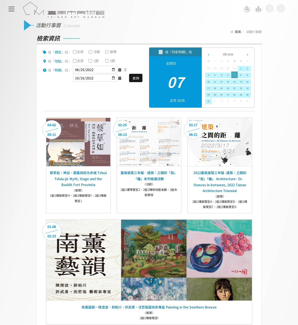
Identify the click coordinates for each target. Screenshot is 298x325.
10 (208, 81)
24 (208, 94)
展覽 (113, 51)
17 (208, 88)
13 (228, 81)
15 (241, 81)
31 (208, 101)
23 (247, 88)
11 (215, 81)
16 (247, 81)
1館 (96, 60)
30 (247, 94)
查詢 (135, 77)
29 (241, 94)
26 (221, 94)
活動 (96, 51)
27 (228, 94)
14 (234, 81)
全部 (80, 51)
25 (215, 94)
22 (241, 88)
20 (228, 88)
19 (221, 88)
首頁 (235, 31)
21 (234, 88)
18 (215, 88)
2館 (112, 60)
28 (234, 94)
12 (221, 81)
